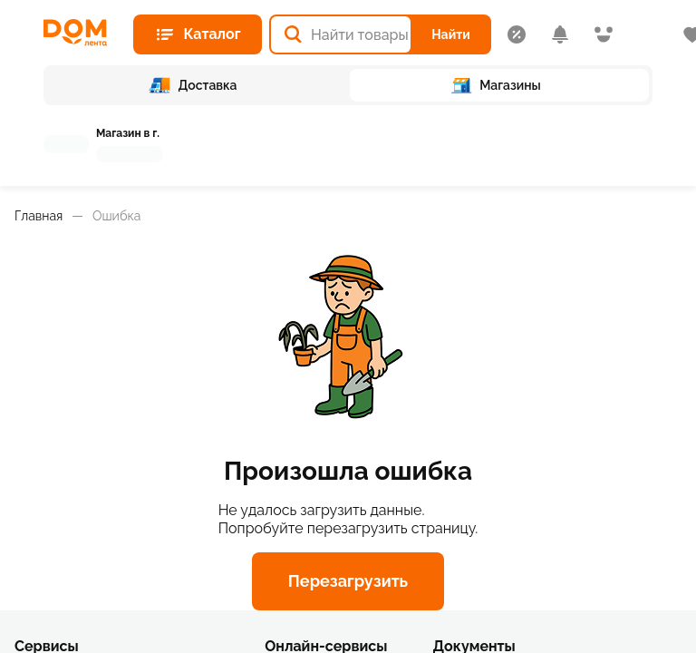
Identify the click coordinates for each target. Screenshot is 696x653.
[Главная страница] (81, 32)
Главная (38, 216)
